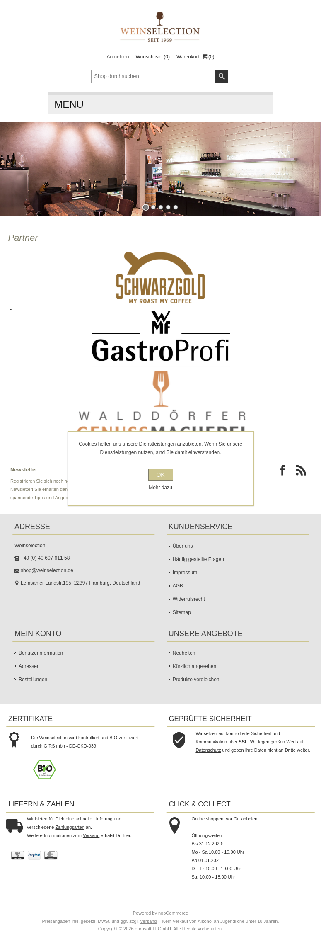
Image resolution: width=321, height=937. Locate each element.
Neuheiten (184, 653)
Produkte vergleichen (196, 679)
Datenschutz (208, 750)
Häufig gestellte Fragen (198, 559)
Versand (91, 835)
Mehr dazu (160, 487)
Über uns (183, 546)
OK (160, 474)
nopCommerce (173, 912)
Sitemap (182, 612)
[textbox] (153, 76)
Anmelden (117, 57)
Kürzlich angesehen (194, 666)
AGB (178, 586)
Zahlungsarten (70, 827)
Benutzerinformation (41, 653)
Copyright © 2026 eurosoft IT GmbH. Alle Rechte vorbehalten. (160, 928)
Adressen (29, 666)
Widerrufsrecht (189, 599)
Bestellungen (33, 679)
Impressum (185, 572)
